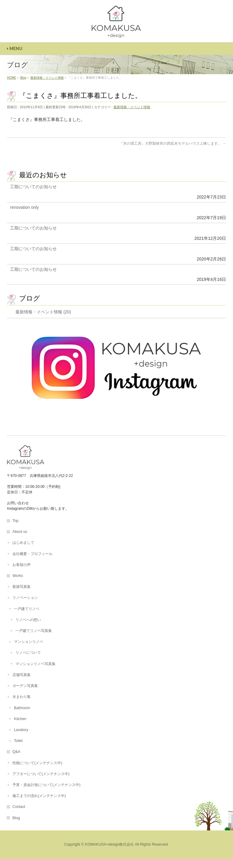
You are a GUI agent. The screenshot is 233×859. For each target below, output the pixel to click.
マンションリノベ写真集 (35, 664)
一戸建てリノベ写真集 (33, 631)
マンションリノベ (28, 642)
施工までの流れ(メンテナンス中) (39, 796)
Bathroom (22, 708)
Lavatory (21, 730)
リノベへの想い (28, 620)
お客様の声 (21, 565)
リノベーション (25, 597)
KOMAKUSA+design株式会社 (109, 844)
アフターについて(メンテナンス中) (40, 774)
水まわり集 (21, 697)
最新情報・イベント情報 (131, 107)
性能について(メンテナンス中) (37, 763)
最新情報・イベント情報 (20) (43, 311)
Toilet (18, 741)
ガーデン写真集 (25, 686)
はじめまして (23, 542)
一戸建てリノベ (26, 609)
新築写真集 (21, 587)
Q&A (16, 752)
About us (19, 532)
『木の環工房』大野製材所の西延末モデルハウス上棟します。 (173, 143)
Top (15, 521)
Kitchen (20, 719)
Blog (16, 818)
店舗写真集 (21, 675)
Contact (18, 807)
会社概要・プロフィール (32, 554)
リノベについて (28, 652)
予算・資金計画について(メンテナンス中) (46, 785)
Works (17, 576)
